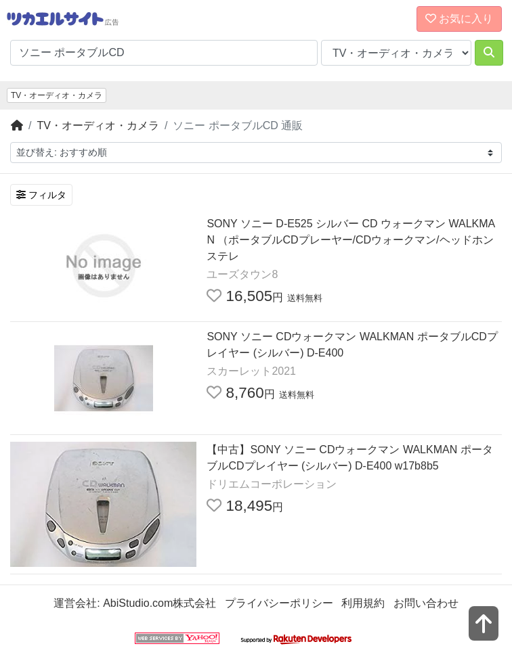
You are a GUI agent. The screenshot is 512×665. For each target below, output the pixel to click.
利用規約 (363, 603)
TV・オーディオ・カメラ (56, 95)
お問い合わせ (425, 603)
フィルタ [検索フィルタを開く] (41, 194)
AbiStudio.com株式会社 (159, 603)
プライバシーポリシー (279, 603)
